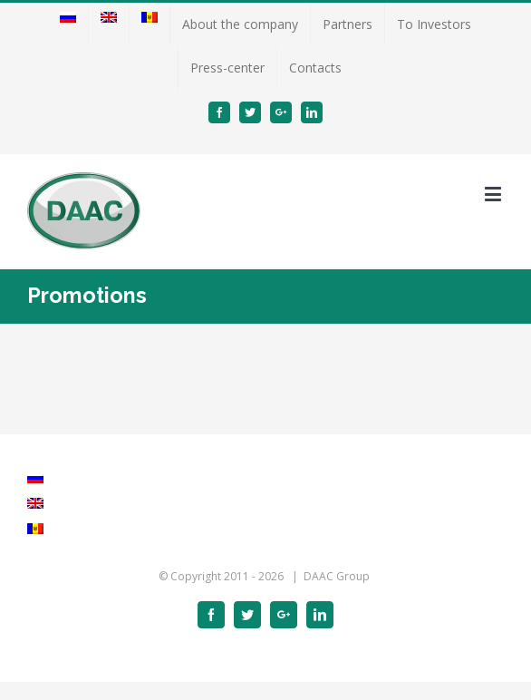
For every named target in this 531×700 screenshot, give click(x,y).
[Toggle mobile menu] (494, 193)
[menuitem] (68, 24)
